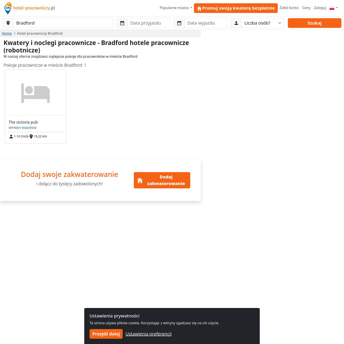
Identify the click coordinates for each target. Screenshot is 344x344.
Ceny (306, 7)
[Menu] (334, 7)
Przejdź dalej (106, 334)
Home (7, 33)
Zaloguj (320, 7)
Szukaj (315, 23)
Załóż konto (289, 7)
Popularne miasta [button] (175, 7)
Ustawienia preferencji (148, 334)
